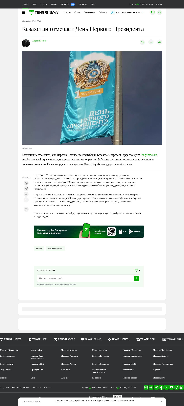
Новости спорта (130, 378)
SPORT (43, 4)
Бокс (33, 378)
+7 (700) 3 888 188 (128, 387)
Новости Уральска (69, 356)
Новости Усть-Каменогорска (37, 357)
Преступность (37, 370)
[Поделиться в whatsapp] (26, 183)
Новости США (37, 364)
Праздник (39, 248)
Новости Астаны (99, 350)
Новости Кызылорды (132, 356)
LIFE (34, 4)
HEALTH (67, 4)
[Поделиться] (159, 42)
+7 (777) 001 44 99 (99, 387)
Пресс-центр (159, 378)
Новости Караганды (162, 350)
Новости (67, 12)
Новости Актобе (7, 356)
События (65, 370)
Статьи (77, 12)
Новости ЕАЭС (129, 364)
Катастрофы (128, 370)
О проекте (4, 387)
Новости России (68, 364)
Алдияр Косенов (39, 41)
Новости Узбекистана (163, 364)
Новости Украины (100, 364)
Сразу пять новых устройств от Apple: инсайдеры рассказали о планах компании (94, 400)
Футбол (156, 370)
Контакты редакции (20, 387)
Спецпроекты (89, 12)
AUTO (54, 4)
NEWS (25, 4)
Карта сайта (36, 350)
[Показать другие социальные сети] (26, 200)
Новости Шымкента (132, 350)
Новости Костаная (100, 356)
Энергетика (5, 370)
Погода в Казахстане (9, 350)
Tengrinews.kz (148, 154)
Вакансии (36, 387)
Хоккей (64, 378)
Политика (96, 378)
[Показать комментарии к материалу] (26, 209)
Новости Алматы (69, 350)
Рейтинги (103, 12)
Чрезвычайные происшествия (99, 371)
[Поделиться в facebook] (26, 194)
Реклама (159, 4)
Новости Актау (7, 364)
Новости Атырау (160, 356)
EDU (93, 4)
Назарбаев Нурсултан (55, 248)
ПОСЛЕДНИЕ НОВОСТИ (31, 402)
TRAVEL (83, 4)
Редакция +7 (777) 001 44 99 (141, 4)
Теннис (3, 378)
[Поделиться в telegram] (26, 189)
